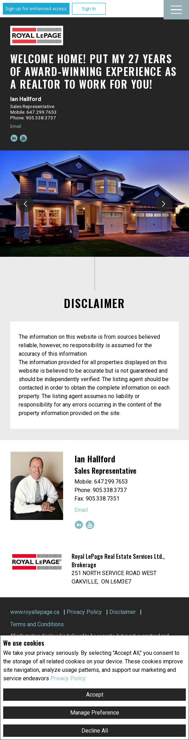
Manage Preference (94, 712)
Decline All (94, 730)
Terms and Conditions (37, 624)
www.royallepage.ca (34, 612)
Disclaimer (122, 612)
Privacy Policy (68, 678)
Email (15, 126)
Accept (94, 694)
